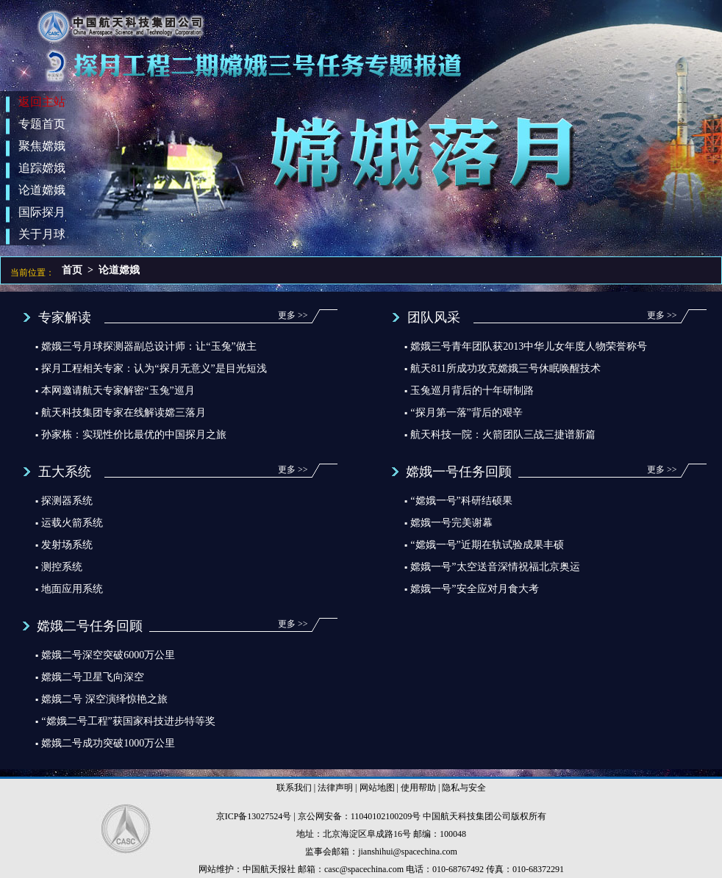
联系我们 (294, 787)
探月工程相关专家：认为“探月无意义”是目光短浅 (153, 368)
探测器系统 (67, 500)
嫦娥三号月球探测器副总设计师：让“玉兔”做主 (148, 346)
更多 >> (293, 315)
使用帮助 (418, 787)
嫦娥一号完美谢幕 (451, 522)
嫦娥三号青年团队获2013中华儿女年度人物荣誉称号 (528, 346)
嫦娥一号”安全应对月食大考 (474, 588)
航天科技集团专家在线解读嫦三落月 (123, 412)
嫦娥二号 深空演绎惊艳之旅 (104, 699)
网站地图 (377, 787)
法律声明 (335, 787)
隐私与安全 (464, 787)
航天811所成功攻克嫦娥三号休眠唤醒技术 (505, 368)
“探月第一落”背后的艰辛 (466, 412)
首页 (72, 270)
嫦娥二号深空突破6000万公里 (108, 655)
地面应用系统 (72, 588)
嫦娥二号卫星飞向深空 (92, 677)
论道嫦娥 (119, 270)
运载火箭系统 (72, 522)
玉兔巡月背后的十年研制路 (472, 390)
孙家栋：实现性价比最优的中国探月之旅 (133, 434)
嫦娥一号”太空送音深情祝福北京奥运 (494, 566)
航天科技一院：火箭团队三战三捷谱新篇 (503, 434)
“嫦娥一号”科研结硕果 (461, 500)
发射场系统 (67, 544)
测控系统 (61, 566)
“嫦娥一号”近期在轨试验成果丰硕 (486, 544)
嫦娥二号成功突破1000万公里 (108, 743)
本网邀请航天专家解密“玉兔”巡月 (117, 390)
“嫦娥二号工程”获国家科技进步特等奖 (128, 721)
